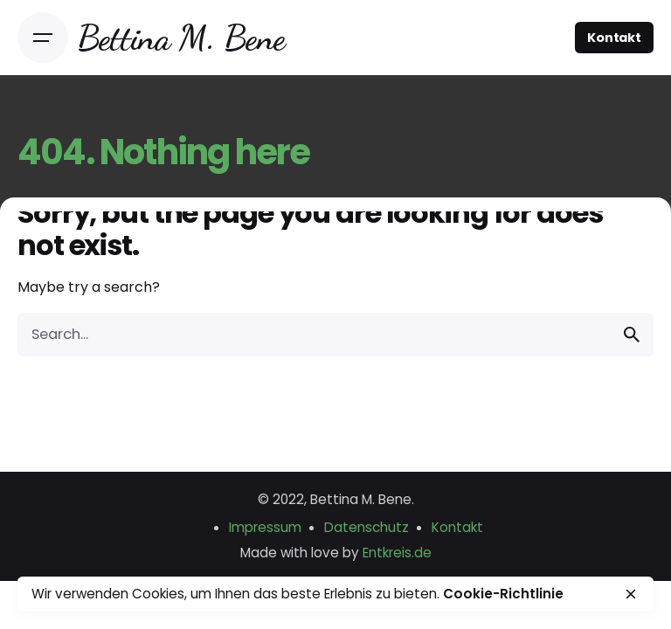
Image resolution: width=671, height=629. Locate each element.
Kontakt (614, 37)
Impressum (265, 527)
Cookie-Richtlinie (503, 593)
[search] (632, 334)
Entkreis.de (397, 552)
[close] (631, 594)
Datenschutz (366, 527)
